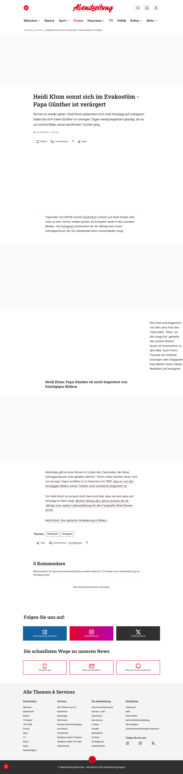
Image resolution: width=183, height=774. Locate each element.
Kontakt (95, 729)
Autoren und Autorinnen (102, 707)
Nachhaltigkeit (30, 750)
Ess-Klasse (62, 729)
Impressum (131, 707)
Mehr (150, 20)
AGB (128, 711)
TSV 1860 (27, 724)
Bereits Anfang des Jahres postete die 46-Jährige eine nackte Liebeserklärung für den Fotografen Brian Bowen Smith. (89, 505)
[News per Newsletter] (91, 667)
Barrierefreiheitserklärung (138, 720)
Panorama (94, 20)
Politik (121, 20)
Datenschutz (131, 716)
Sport (62, 20)
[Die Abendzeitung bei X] (138, 633)
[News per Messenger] (45, 667)
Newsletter (62, 711)
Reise (25, 746)
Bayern (49, 20)
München (30, 20)
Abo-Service (97, 720)
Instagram (67, 226)
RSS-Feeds (62, 720)
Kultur (134, 20)
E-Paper (95, 724)
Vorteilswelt (62, 733)
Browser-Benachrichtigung (69, 724)
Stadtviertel (28, 711)
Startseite (28, 30)
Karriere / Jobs (98, 711)
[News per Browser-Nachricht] (138, 667)
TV (111, 20)
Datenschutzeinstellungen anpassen (142, 729)
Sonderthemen (98, 746)
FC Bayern (27, 720)
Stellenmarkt (63, 746)
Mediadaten (97, 733)
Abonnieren (97, 716)
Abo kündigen (132, 724)
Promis (78, 20)
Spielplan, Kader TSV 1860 (69, 741)
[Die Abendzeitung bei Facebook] (45, 633)
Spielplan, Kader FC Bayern (69, 737)
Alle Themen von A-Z (66, 707)
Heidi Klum (90, 217)
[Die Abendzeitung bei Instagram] (91, 633)
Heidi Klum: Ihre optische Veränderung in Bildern (76, 520)
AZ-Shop (95, 737)
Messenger (62, 716)
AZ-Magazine (98, 741)
